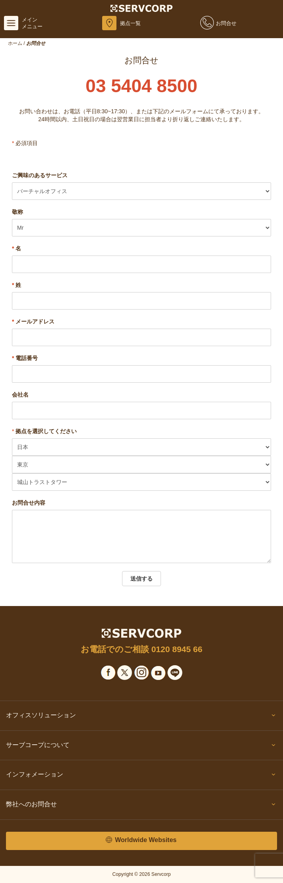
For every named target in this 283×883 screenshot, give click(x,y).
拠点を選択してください (46, 431)
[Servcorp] (141, 8)
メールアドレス (33, 321)
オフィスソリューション (141, 717)
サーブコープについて (141, 747)
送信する (141, 578)
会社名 (20, 394)
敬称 (17, 212)
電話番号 (25, 358)
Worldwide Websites (141, 840)
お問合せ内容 (28, 503)
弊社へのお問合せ (141, 806)
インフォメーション (141, 776)
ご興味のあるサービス (40, 175)
